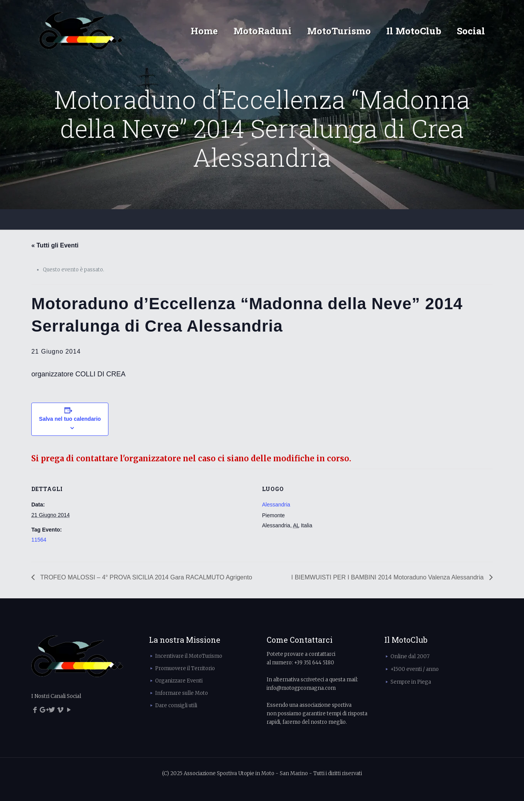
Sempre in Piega (410, 682)
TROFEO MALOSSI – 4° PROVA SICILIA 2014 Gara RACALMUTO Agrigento (145, 577)
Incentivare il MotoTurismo (188, 656)
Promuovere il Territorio (185, 668)
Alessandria (276, 504)
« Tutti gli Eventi (54, 245)
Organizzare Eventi (179, 680)
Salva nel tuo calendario (70, 419)
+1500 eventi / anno (414, 669)
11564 (38, 540)
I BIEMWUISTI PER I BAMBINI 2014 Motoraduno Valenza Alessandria (388, 577)
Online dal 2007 (409, 656)
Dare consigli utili (176, 705)
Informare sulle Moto (181, 693)
